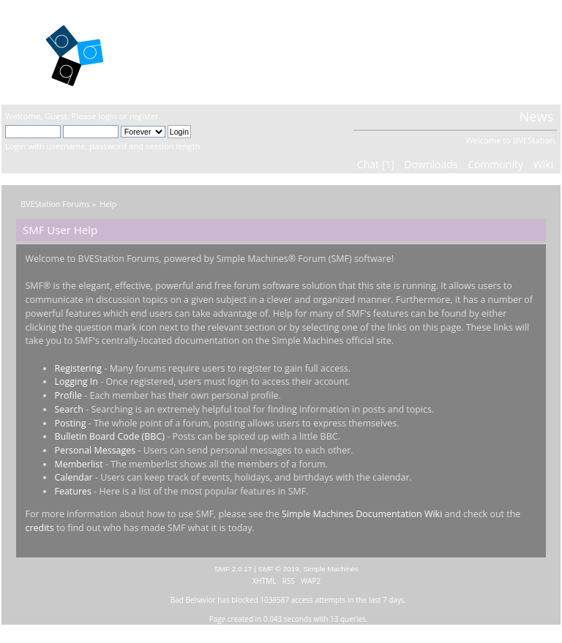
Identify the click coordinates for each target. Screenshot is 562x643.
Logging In (75, 381)
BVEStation (188, 51)
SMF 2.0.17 (233, 569)
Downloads (430, 164)
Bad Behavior (193, 600)
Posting (70, 423)
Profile (68, 395)
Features (72, 491)
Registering (78, 368)
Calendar (73, 477)
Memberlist (78, 464)
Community (495, 164)
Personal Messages (94, 450)
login (107, 115)
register (144, 115)
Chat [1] (375, 164)
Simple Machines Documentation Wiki (362, 514)
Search (68, 409)
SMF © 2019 (278, 569)
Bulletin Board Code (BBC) (109, 436)
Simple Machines (331, 569)
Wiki (543, 164)
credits (39, 528)
